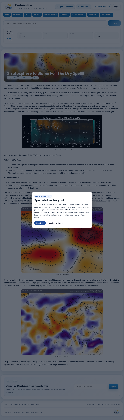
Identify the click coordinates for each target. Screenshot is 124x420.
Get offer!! (40, 223)
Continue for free (55, 223)
